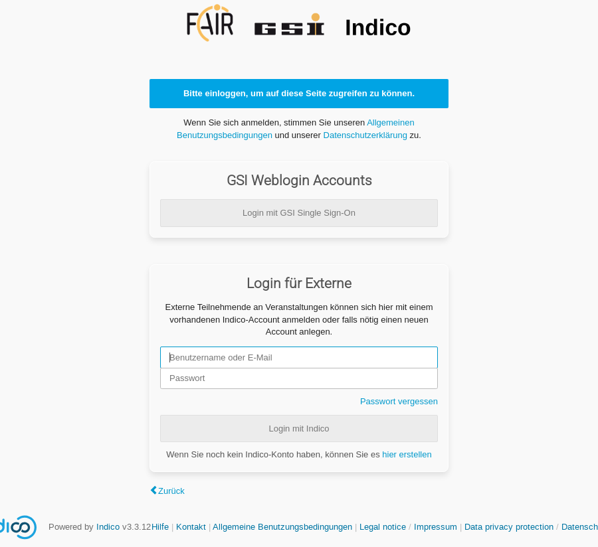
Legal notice (384, 526)
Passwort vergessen (399, 401)
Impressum (435, 526)
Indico (108, 526)
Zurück (171, 491)
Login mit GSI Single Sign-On (299, 213)
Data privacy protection (510, 526)
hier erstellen (406, 454)
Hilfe (160, 526)
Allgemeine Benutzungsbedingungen (282, 526)
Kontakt (191, 526)
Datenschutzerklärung (365, 135)
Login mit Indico (298, 428)
